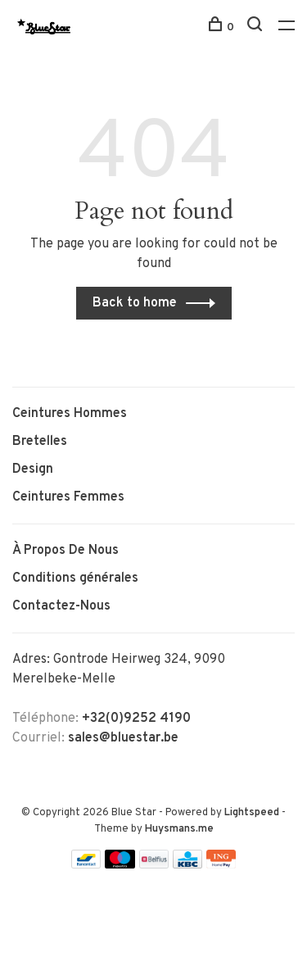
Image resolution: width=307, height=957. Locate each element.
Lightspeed (251, 812)
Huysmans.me (179, 829)
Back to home (135, 303)
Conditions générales (75, 578)
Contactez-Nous (61, 606)
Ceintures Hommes (69, 414)
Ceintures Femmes (68, 497)
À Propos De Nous (65, 550)
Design (32, 469)
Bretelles (39, 441)
